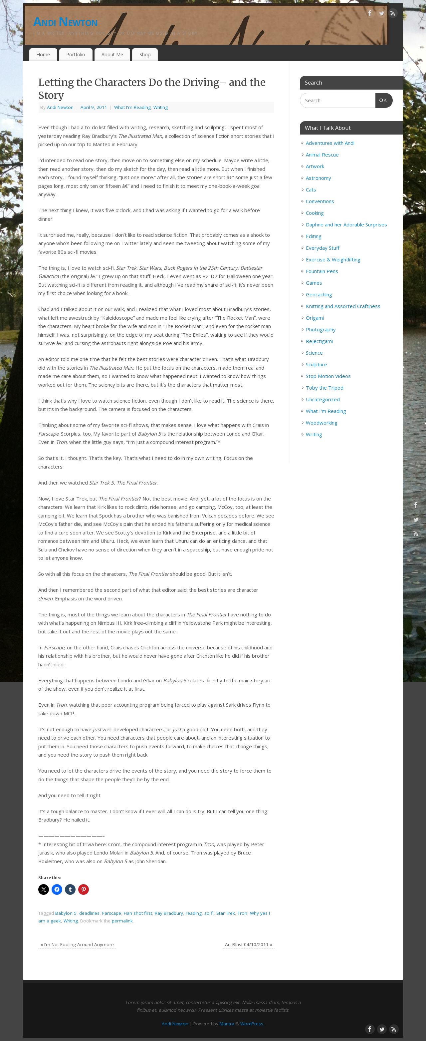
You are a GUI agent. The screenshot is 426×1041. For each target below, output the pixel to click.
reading (194, 913)
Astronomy (318, 177)
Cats (311, 189)
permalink (122, 921)
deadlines (89, 913)
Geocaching (319, 294)
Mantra (227, 1024)
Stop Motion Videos (328, 376)
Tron (242, 913)
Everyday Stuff (322, 247)
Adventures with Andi (330, 143)
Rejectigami (319, 341)
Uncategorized (323, 399)
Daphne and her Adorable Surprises (346, 224)
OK (381, 99)
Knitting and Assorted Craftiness (343, 306)
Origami (315, 317)
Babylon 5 (66, 913)
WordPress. (252, 1024)
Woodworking (321, 422)
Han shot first (138, 913)
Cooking (315, 212)
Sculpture (316, 364)
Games (314, 282)
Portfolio (75, 54)
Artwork (315, 166)
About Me (112, 54)
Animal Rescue (322, 154)
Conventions (320, 201)
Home (43, 54)
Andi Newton (65, 21)
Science (314, 352)
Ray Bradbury (169, 913)
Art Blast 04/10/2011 (248, 944)
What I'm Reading (132, 107)
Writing (160, 107)
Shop (145, 54)
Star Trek (225, 913)
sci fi (209, 913)
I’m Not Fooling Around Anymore (77, 944)
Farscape (111, 913)
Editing (313, 236)
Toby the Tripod (324, 387)
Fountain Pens (322, 271)
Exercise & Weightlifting (333, 259)
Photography (321, 329)
